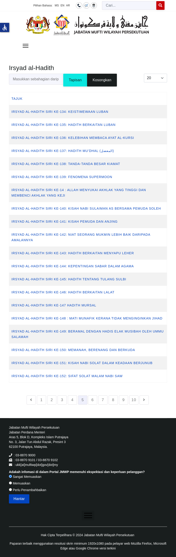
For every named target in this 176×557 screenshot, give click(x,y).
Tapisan (75, 80)
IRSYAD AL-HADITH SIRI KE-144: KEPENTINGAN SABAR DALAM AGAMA (72, 266)
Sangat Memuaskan (25, 477)
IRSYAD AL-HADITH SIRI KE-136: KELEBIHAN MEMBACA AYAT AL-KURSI (72, 138)
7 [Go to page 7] (103, 400)
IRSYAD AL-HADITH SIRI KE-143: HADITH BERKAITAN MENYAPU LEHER (72, 253)
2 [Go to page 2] (52, 400)
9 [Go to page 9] (123, 400)
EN (62, 5)
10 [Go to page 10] (134, 400)
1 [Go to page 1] (41, 400)
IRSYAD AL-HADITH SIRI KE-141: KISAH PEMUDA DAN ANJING (64, 221)
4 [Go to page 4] (72, 400)
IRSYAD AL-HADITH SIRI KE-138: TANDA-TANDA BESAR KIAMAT (65, 164)
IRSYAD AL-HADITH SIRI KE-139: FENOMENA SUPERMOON (61, 177)
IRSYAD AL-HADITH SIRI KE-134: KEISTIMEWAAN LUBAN (59, 112)
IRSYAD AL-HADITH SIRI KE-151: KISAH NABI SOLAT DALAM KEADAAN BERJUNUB (82, 363)
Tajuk (16, 98)
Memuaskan (19, 483)
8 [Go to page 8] (113, 400)
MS (57, 5)
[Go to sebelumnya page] (31, 400)
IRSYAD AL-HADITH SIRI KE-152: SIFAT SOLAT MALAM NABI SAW (67, 376)
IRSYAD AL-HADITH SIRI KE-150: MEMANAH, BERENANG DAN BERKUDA (73, 350)
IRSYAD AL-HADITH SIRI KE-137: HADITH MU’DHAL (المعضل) (62, 151)
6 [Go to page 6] (92, 400)
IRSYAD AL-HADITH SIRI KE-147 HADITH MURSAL (53, 305)
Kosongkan (102, 80)
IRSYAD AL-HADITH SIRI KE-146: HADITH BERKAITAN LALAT (63, 292)
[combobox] (129, 5)
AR (68, 5)
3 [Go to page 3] (62, 400)
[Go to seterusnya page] (144, 400)
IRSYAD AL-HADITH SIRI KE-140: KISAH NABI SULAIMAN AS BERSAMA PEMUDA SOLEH (86, 208)
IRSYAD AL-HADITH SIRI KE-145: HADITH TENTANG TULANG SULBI (68, 279)
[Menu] (25, 45)
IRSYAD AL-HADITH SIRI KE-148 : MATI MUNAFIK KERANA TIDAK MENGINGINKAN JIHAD (86, 318)
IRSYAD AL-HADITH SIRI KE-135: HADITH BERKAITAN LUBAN (63, 125)
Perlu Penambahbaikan (27, 490)
